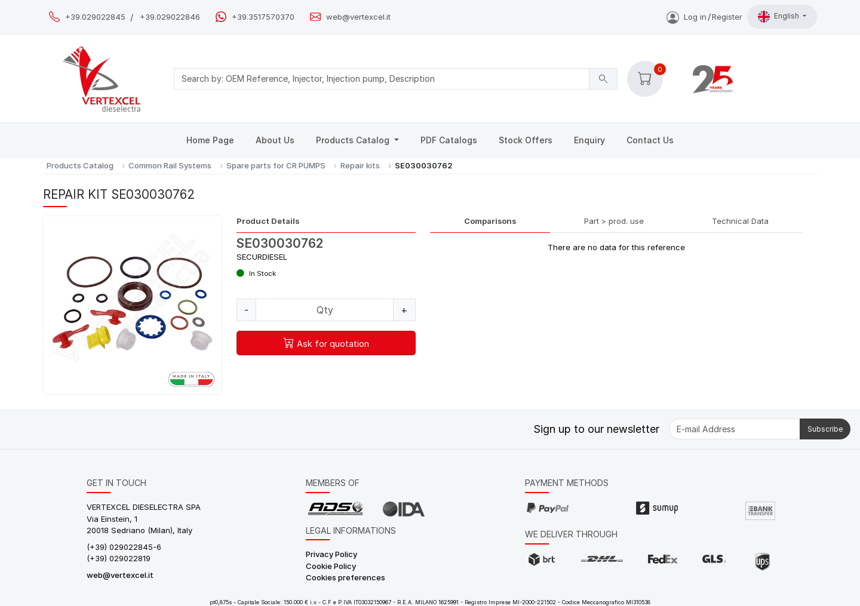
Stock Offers (525, 140)
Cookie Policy (331, 566)
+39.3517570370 (263, 17)
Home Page (210, 140)
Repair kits (360, 165)
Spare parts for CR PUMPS (275, 165)
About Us (275, 140)
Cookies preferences (345, 577)
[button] (645, 79)
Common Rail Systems (169, 165)
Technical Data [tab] (740, 221)
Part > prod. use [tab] (614, 221)
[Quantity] (325, 310)
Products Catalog (354, 140)
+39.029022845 (95, 17)
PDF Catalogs (448, 140)
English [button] (779, 17)
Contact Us (650, 140)
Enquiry (589, 140)
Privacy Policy (331, 554)
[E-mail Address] (734, 429)
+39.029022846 (170, 17)
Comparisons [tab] (490, 221)
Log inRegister (704, 16)
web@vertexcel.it (358, 17)
